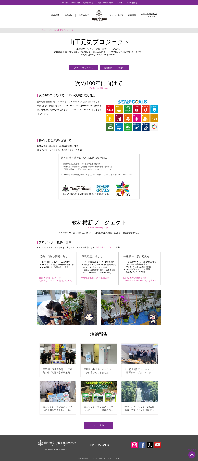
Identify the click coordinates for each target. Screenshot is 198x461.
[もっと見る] (98, 425)
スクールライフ (49, 30)
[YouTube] (157, 445)
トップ (40, 30)
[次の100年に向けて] (83, 67)
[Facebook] (142, 445)
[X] (150, 445)
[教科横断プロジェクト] (114, 67)
